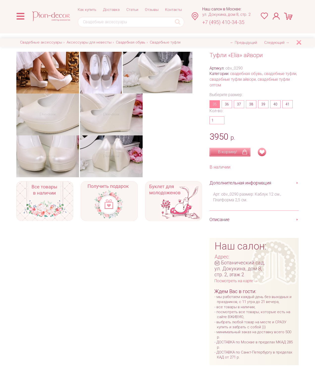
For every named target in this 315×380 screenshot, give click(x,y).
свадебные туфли (280, 73)
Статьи (132, 9)
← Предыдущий (243, 42)
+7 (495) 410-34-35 (223, 22)
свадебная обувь (246, 73)
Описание (220, 219)
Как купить (87, 9)
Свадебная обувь (130, 42)
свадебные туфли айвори (233, 79)
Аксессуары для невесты (89, 42)
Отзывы (151, 9)
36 (227, 104)
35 (215, 104)
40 (275, 104)
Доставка (111, 9)
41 (287, 104)
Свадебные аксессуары (41, 42)
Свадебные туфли (165, 42)
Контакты (173, 9)
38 (251, 104)
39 (263, 104)
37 (239, 104)
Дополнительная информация (240, 182)
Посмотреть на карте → (236, 281)
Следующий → (276, 42)
